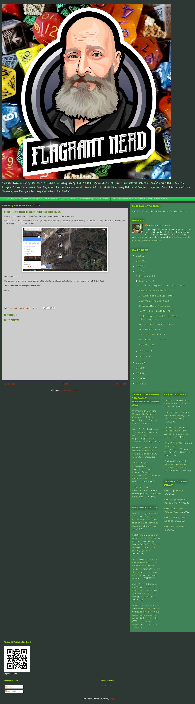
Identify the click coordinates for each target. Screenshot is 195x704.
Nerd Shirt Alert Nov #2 (152, 334)
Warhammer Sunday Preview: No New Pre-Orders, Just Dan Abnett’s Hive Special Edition (144, 416)
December (145, 276)
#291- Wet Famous (174, 526)
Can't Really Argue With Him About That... (162, 285)
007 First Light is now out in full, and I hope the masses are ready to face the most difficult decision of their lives (146, 519)
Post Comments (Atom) (70, 391)
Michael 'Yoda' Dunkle (159, 225)
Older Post (121, 384)
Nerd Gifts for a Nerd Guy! (154, 290)
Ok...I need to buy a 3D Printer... (157, 295)
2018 (139, 266)
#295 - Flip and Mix (174, 490)
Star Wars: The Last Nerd (154, 300)
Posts (8, 687)
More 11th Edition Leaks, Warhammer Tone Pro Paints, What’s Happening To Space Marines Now (145, 435)
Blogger (112, 699)
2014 (139, 373)
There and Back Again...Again (155, 306)
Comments (10, 691)
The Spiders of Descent (153, 339)
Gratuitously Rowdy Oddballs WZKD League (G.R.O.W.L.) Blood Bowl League (36, 199)
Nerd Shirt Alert (148, 344)
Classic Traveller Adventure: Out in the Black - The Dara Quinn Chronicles (140, 199)
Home (72, 199)
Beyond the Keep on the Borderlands (94, 199)
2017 (138, 271)
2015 (138, 368)
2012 (138, 383)
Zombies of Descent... (151, 329)
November (145, 281)
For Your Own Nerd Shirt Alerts (156, 311)
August (144, 356)
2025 (139, 255)
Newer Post (9, 384)
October (144, 351)
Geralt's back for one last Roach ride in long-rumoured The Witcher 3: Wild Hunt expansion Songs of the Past (146, 590)
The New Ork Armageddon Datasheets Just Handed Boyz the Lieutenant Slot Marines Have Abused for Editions (146, 472)
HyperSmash (106, 685)
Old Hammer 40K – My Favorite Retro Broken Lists (176, 403)
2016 (139, 362)
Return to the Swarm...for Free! (156, 324)
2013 (138, 378)
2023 (139, 261)
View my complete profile (146, 240)
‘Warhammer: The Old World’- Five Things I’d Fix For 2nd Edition (177, 415)
